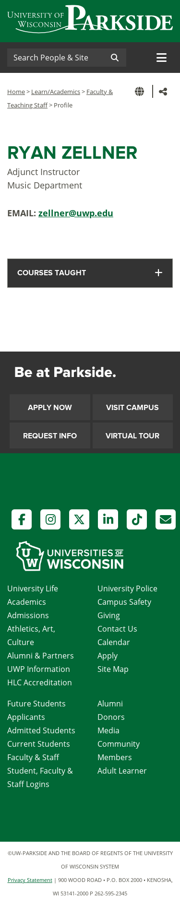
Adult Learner (122, 770)
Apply (107, 655)
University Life (32, 588)
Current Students (38, 744)
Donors (111, 717)
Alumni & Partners (40, 655)
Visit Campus (132, 407)
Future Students (36, 703)
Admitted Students (41, 730)
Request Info (50, 436)
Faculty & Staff (33, 757)
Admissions (28, 615)
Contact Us (117, 628)
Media (108, 730)
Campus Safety (124, 602)
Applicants (26, 717)
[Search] (55, 57)
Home (16, 91)
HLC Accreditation (39, 682)
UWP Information (38, 669)
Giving (108, 615)
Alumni (110, 703)
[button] (141, 91)
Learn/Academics (55, 91)
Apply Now (50, 407)
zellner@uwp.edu (75, 213)
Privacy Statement (30, 879)
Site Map (113, 669)
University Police (127, 588)
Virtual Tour (132, 436)
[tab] (90, 273)
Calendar (113, 642)
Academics (26, 602)
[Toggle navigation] (161, 57)
